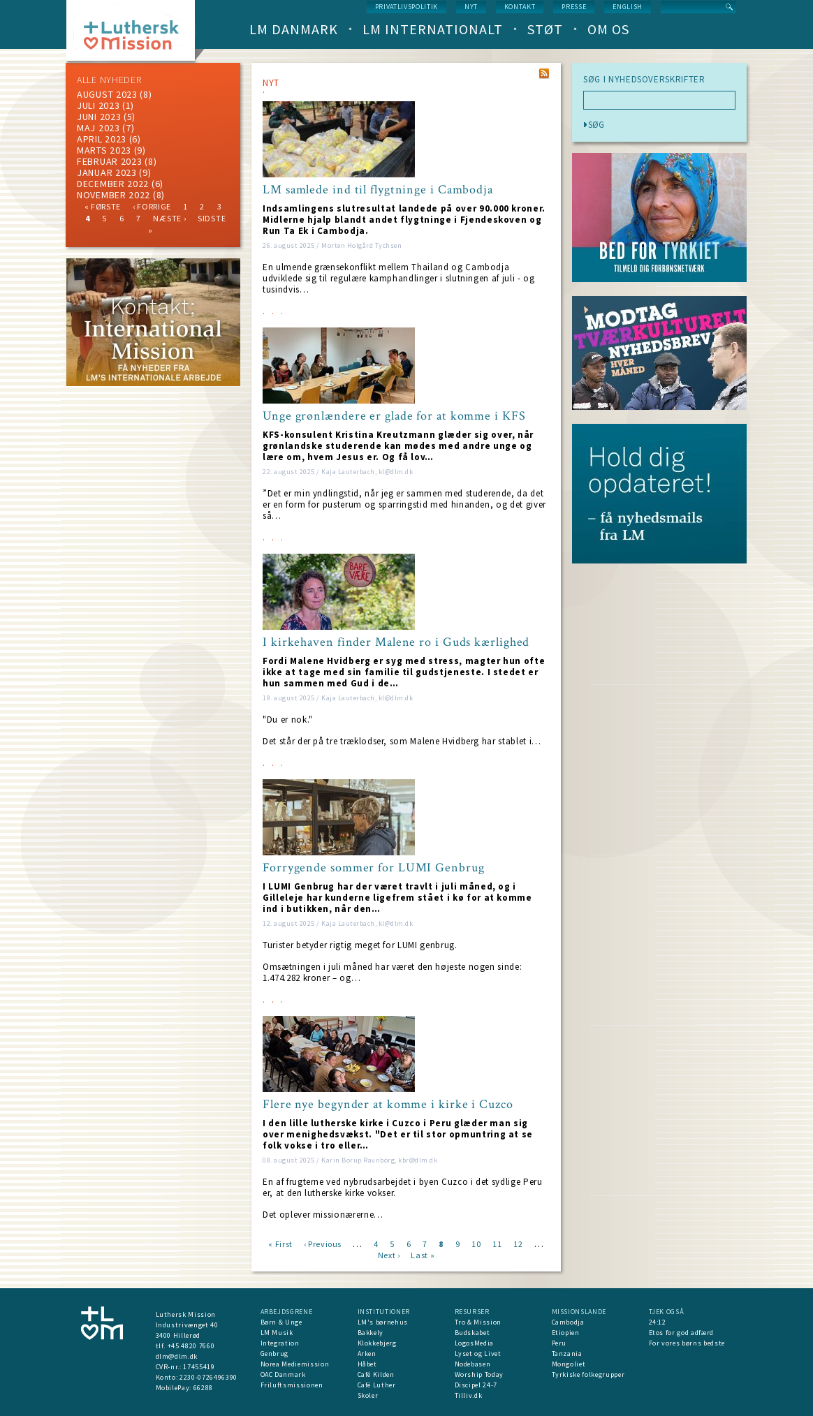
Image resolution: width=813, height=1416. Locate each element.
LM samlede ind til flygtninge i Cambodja (378, 190)
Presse (574, 6)
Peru (559, 1343)
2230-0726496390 (208, 1377)
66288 (203, 1387)
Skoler (368, 1395)
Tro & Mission (478, 1322)
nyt (471, 6)
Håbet (367, 1364)
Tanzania (567, 1353)
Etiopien (566, 1332)
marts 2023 (104, 150)
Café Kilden (376, 1374)
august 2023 (107, 94)
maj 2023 (98, 127)
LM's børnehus (383, 1322)
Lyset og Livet (478, 1353)
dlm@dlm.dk (177, 1356)
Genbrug (275, 1353)
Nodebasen (473, 1364)
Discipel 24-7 (476, 1384)
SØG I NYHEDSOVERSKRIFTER (644, 79)
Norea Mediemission (295, 1364)
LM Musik (277, 1332)
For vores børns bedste (687, 1343)
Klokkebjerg (377, 1343)
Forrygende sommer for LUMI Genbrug (374, 868)
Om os (608, 29)
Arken (367, 1353)
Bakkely (371, 1332)
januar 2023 (107, 172)
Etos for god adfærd (681, 1332)
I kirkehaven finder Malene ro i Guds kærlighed (396, 642)
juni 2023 (99, 116)
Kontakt (520, 6)
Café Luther (377, 1384)
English (628, 6)
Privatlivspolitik (406, 6)
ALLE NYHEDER (109, 79)
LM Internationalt (432, 29)
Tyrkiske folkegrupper (588, 1374)
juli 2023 (98, 105)
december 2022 (113, 183)
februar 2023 (109, 161)
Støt (545, 29)
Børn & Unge (281, 1322)
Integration (280, 1343)
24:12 (657, 1322)
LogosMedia (475, 1343)
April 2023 (101, 139)
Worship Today (479, 1374)
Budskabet (472, 1332)
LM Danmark (293, 29)
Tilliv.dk (469, 1395)
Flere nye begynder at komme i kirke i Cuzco (388, 1104)
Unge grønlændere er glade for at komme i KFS (394, 416)
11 (496, 1243)
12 (517, 1243)
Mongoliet (569, 1364)
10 (476, 1243)
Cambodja (568, 1322)
